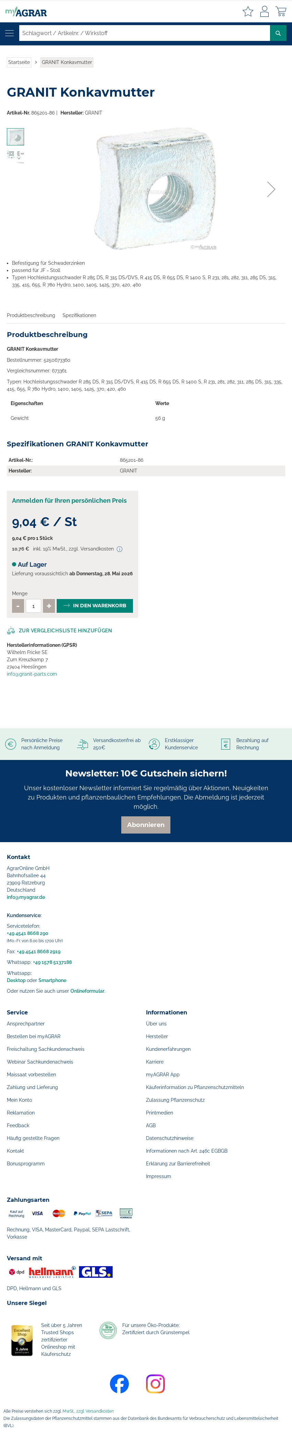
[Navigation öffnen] (9, 33)
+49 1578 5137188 (52, 962)
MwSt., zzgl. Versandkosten (88, 1411)
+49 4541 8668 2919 (38, 951)
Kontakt (15, 1151)
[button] (271, 189)
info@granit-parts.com (32, 674)
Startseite (19, 62)
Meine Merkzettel (248, 11)
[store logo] (23, 11)
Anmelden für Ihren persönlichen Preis (69, 500)
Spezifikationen (79, 315)
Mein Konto (19, 1100)
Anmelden (264, 11)
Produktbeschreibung (31, 315)
